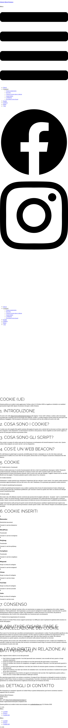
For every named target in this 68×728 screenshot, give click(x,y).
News (4, 104)
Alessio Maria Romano (6, 2)
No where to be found (12, 99)
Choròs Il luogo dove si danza (14, 94)
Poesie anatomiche (11, 91)
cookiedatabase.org (36, 704)
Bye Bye (8, 92)
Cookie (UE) (6, 715)
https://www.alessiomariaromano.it (21, 416)
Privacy (5, 713)
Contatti (5, 711)
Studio (5, 101)
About (5, 87)
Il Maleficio (9, 97)
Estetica (5, 102)
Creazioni (5, 89)
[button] (34, 45)
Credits (7, 707)
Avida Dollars (9, 96)
